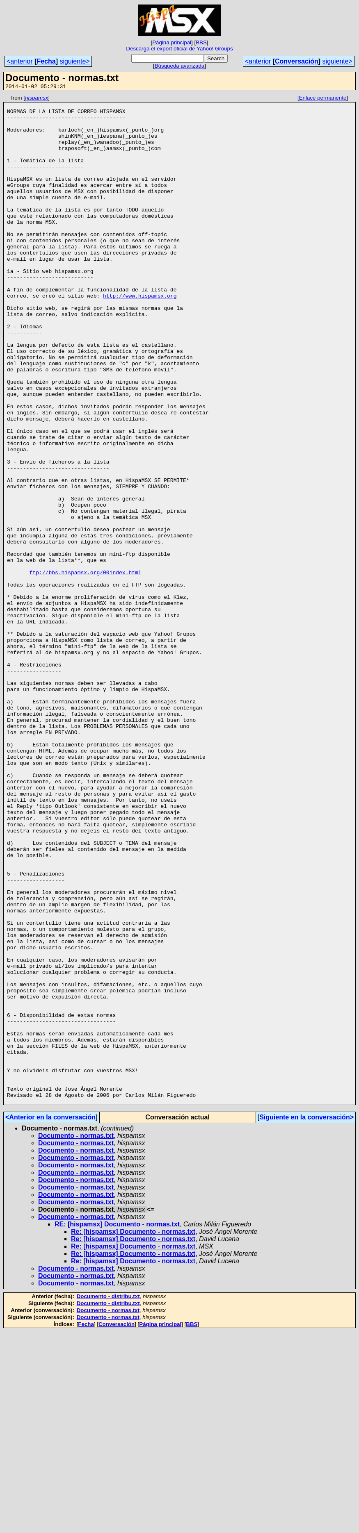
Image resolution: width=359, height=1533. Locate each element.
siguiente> (74, 61)
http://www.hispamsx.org (139, 336)
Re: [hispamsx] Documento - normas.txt (133, 1433)
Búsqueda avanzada (180, 66)
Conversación (296, 61)
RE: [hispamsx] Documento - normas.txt (117, 1425)
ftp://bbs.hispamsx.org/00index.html (86, 668)
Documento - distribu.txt (108, 1498)
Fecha (46, 61)
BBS (201, 42)
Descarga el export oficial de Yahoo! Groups (179, 48)
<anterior (20, 61)
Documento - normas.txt (76, 1337)
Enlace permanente (323, 99)
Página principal (171, 42)
